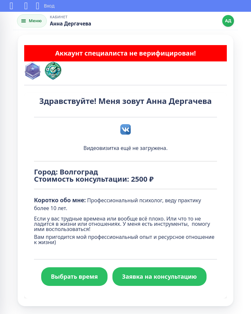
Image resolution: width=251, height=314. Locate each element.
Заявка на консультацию (159, 276)
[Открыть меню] (32, 20)
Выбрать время (74, 276)
